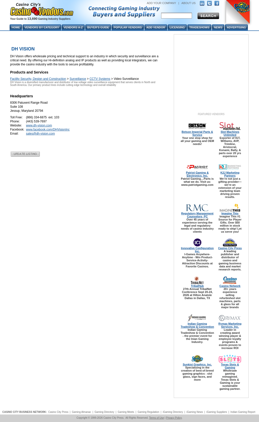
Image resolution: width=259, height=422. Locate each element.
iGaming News (194, 412)
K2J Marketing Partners (230, 174)
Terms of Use (156, 417)
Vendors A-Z (73, 27)
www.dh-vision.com (39, 125)
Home (16, 27)
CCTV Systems (100, 79)
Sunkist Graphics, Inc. (197, 364)
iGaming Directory (173, 412)
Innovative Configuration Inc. (197, 250)
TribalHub (197, 285)
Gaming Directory (104, 412)
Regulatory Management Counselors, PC (197, 215)
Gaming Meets (126, 412)
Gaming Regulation (148, 412)
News (218, 27)
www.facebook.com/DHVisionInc (48, 129)
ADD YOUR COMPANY (161, 3)
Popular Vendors (128, 27)
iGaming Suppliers (216, 412)
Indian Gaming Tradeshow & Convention (197, 325)
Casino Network (230, 285)
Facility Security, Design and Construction (38, 79)
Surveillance (78, 79)
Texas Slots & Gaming (230, 366)
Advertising (236, 27)
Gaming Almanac (81, 412)
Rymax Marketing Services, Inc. (230, 325)
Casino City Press (230, 248)
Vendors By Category (42, 27)
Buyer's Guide (98, 27)
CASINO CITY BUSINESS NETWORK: (24, 412)
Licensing (177, 27)
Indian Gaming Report (242, 412)
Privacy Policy (174, 417)
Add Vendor (155, 27)
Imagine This (230, 213)
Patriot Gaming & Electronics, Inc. (197, 174)
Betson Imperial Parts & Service (197, 133)
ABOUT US (188, 3)
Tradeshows (199, 27)
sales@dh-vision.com (40, 133)
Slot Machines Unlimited (230, 133)
